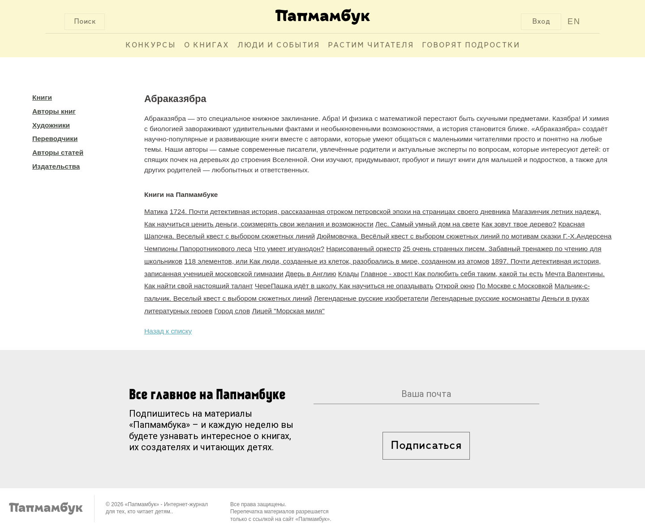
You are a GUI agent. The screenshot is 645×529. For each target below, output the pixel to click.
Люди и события (278, 45)
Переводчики (54, 138)
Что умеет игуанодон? (289, 248)
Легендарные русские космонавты (485, 298)
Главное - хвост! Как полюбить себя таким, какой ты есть (452, 273)
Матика (156, 211)
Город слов (232, 311)
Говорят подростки (471, 45)
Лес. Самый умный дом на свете (427, 224)
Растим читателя (371, 45)
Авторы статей (57, 152)
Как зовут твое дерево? (519, 224)
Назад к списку (168, 331)
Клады (348, 273)
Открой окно (455, 286)
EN (574, 21)
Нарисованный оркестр (363, 248)
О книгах (206, 45)
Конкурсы (150, 45)
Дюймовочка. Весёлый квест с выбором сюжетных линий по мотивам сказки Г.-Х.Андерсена (464, 236)
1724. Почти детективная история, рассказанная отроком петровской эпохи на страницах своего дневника (340, 211)
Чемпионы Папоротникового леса (198, 248)
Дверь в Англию (310, 273)
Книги (42, 97)
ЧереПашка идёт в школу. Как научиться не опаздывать (344, 286)
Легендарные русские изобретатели (371, 298)
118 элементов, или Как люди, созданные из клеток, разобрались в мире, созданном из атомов (337, 261)
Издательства (56, 166)
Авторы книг (54, 111)
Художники (51, 125)
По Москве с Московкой (515, 286)
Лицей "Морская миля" (288, 311)
